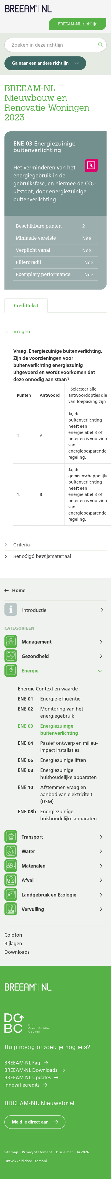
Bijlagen (13, 943)
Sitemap (11, 1152)
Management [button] (28, 642)
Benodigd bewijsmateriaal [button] (42, 556)
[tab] (55, 331)
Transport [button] (23, 837)
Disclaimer (64, 1152)
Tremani (40, 1161)
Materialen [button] (25, 866)
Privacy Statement (37, 1152)
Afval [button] (18, 880)
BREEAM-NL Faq (22, 1063)
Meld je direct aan (30, 1122)
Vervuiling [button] (24, 909)
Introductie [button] (34, 610)
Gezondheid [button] (26, 656)
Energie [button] (21, 671)
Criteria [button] (21, 545)
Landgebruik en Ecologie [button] (40, 895)
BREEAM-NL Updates (27, 1077)
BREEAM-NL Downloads (30, 1070)
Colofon (13, 935)
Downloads (16, 952)
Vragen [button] (21, 331)
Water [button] (19, 851)
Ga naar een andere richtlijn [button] (40, 63)
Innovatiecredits (21, 1085)
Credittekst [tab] (26, 305)
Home (18, 590)
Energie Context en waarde (48, 689)
